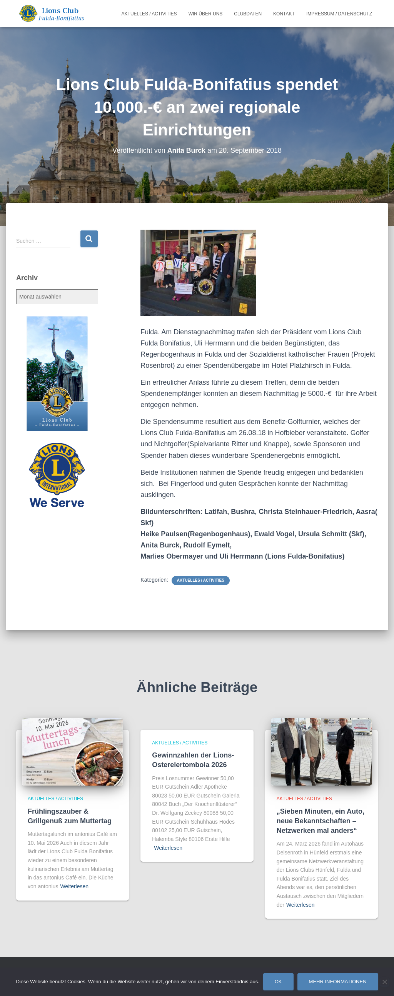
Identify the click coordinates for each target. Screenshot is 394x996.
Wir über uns (206, 14)
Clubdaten (248, 14)
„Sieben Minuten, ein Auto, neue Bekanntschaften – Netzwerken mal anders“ (320, 820)
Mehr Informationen (338, 981)
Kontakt (284, 14)
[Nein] (384, 982)
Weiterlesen (74, 886)
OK (278, 981)
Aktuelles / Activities (149, 14)
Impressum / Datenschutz (339, 14)
